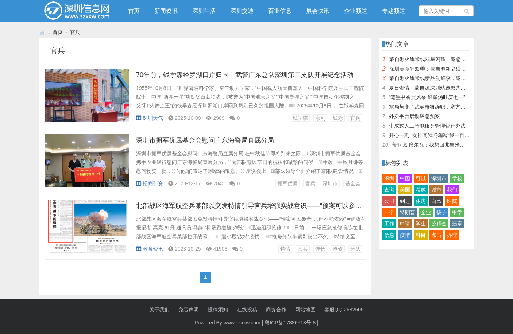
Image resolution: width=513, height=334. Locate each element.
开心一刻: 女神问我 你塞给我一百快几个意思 (439, 135)
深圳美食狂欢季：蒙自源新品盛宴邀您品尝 (437, 69)
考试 (421, 190)
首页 (134, 11)
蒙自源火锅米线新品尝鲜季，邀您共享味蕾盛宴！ (445, 78)
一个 (389, 212)
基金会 (352, 183)
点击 (436, 235)
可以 (421, 178)
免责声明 (188, 309)
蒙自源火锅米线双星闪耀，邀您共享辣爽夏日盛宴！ (448, 59)
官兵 (355, 118)
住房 (421, 201)
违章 (457, 224)
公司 (389, 201)
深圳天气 (149, 118)
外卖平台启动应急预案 (414, 116)
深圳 (389, 178)
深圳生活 (204, 11)
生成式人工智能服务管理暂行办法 (427, 126)
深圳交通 (242, 11)
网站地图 (305, 309)
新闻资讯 (166, 11)
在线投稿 (247, 309)
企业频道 (355, 11)
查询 (389, 190)
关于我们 (159, 309)
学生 (421, 224)
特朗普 (407, 212)
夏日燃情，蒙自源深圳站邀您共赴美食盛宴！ (440, 88)
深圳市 (330, 183)
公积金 (439, 224)
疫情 (405, 235)
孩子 (441, 212)
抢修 (338, 249)
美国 (405, 190)
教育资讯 (149, 249)
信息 (389, 235)
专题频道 (393, 11)
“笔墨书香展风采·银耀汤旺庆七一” (427, 97)
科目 (421, 235)
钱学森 (300, 118)
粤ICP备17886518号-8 (290, 323)
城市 (436, 190)
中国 (405, 178)
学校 (457, 178)
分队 (355, 249)
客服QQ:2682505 (344, 309)
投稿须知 (218, 309)
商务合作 (276, 309)
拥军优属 (287, 183)
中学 (457, 212)
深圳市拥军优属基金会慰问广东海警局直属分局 (205, 140)
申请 (405, 224)
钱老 (338, 118)
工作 (389, 224)
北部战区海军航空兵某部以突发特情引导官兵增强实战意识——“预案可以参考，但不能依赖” (269, 205)
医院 (452, 201)
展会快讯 (317, 11)
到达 (405, 201)
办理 (452, 235)
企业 (426, 212)
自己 (436, 201)
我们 (452, 190)
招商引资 (149, 183)
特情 (285, 249)
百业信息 (280, 11)
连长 (320, 249)
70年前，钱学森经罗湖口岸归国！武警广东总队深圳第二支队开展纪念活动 (245, 75)
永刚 (320, 118)
